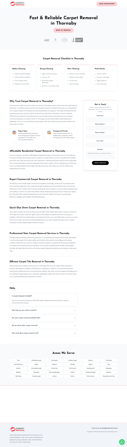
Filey (108, 364)
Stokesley (109, 368)
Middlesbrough (36, 360)
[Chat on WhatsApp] (122, 442)
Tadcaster (36, 372)
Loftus (54, 376)
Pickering (54, 368)
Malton (18, 368)
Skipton (54, 364)
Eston (72, 376)
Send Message (100, 163)
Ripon (91, 364)
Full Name (100, 115)
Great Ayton (91, 376)
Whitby (72, 364)
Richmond (72, 368)
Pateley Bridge (90, 372)
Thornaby (109, 360)
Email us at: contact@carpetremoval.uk (104, 428)
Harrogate (54, 360)
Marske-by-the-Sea (109, 376)
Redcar (90, 360)
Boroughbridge (54, 372)
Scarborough (72, 360)
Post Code (100, 141)
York (18, 360)
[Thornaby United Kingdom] (63, 404)
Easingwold (90, 368)
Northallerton (18, 364)
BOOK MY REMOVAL (63, 30)
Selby (36, 364)
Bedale (18, 372)
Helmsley (18, 376)
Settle (72, 372)
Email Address (100, 124)
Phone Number (100, 132)
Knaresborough (36, 368)
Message (100, 149)
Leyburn (108, 372)
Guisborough (36, 376)
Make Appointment (107, 4)
